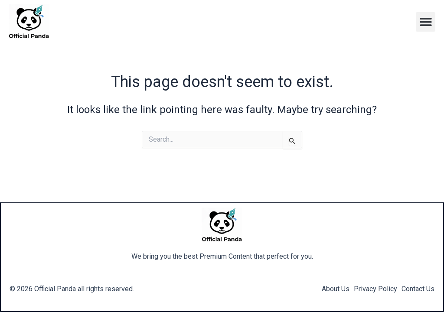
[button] (425, 22)
